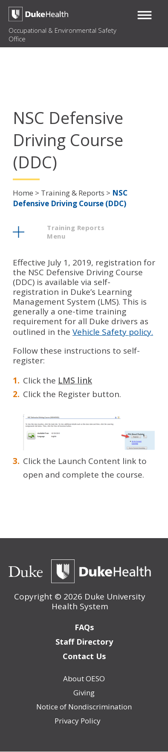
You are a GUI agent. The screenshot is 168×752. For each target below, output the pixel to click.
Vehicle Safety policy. (112, 331)
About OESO (84, 678)
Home (23, 193)
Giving (84, 692)
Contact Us (84, 656)
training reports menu (75, 231)
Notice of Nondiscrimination (84, 707)
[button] (144, 15)
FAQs (84, 627)
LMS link (75, 380)
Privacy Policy (78, 721)
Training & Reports (72, 193)
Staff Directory (84, 642)
